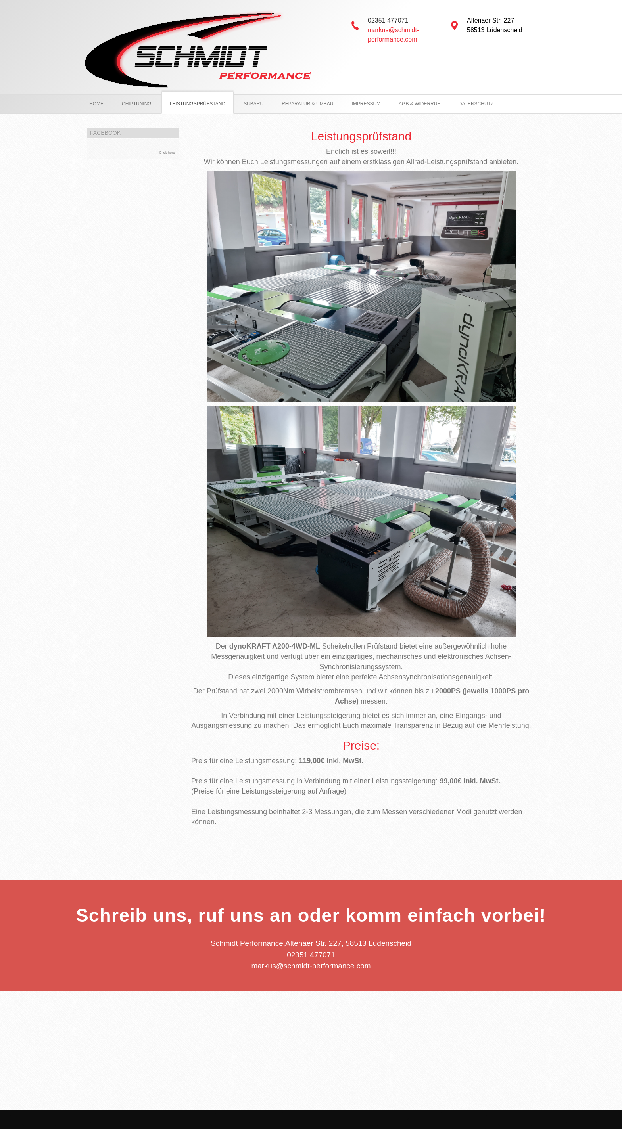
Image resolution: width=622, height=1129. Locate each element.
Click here (167, 153)
